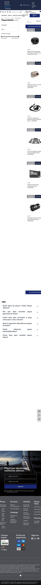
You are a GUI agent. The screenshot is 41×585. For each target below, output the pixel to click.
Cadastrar (20, 486)
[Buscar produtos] (19, 11)
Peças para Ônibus (3, 523)
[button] (10, 130)
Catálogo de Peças (13, 516)
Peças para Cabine (3, 510)
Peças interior (18, 123)
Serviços (15, 15)
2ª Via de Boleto (14, 508)
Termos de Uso (14, 492)
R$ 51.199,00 (15, 144)
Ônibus (10, 15)
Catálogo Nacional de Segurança (13, 521)
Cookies (25, 520)
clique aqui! (8, 8)
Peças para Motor (3, 514)
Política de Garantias (26, 523)
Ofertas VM (35, 15)
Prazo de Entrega (25, 509)
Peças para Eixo (3, 519)
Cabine (12, 123)
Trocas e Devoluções (26, 513)
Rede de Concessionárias (14, 505)
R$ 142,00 (4, 144)
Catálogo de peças (25, 15)
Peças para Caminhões (3, 505)
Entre (27, 12)
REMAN (19, 15)
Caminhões (4, 15)
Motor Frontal (3, 527)
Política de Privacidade (28, 490)
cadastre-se (33, 12)
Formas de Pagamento (26, 505)
